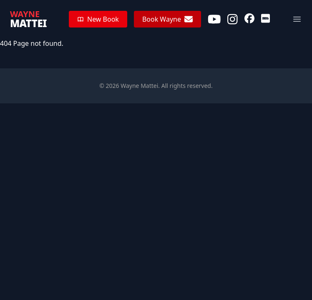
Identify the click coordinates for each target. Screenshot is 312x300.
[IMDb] (265, 19)
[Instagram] (232, 19)
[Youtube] (214, 19)
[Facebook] (249, 19)
